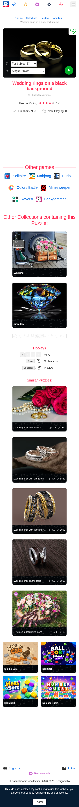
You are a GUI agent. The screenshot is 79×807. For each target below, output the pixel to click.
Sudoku (67, 176)
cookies (25, 789)
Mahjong (43, 176)
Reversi (26, 199)
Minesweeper (59, 187)
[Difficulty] (24, 64)
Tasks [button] (25, 4)
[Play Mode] (28, 71)
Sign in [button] (61, 4)
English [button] (13, 768)
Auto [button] (71, 768)
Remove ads (42, 773)
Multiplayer (14, 4)
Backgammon (55, 199)
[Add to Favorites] (72, 31)
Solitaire (19, 176)
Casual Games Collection (26, 781)
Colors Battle (27, 187)
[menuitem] (14, 4)
